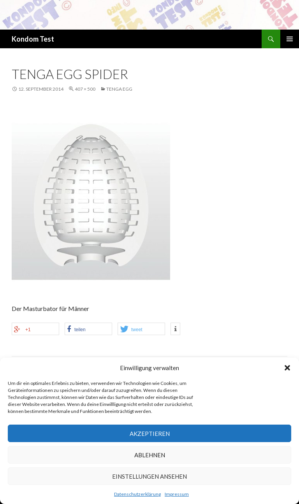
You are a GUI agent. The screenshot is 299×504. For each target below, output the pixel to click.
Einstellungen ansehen (149, 476)
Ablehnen (149, 454)
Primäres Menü (289, 39)
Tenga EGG (119, 89)
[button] (287, 368)
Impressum (177, 494)
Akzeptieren (150, 433)
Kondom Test (33, 39)
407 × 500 (85, 89)
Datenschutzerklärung (137, 494)
